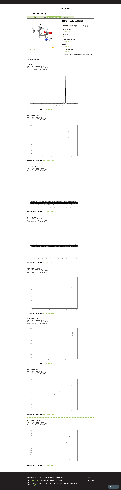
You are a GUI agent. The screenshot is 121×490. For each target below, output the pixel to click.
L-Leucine (30, 17)
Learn (90, 2)
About (39, 2)
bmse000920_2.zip (48, 160)
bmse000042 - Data (40, 17)
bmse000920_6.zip (48, 364)
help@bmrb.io (36, 480)
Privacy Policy (35, 485)
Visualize (65, 2)
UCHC (89, 482)
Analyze (74, 2)
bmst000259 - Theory (67, 17)
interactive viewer (67, 36)
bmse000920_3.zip (48, 211)
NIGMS (90, 479)
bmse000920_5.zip (48, 313)
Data (82, 2)
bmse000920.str (67, 31)
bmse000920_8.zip (48, 465)
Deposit (47, 2)
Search (55, 2)
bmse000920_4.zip (48, 262)
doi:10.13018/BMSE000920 (75, 24)
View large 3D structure (34, 50)
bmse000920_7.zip (48, 414)
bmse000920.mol (67, 42)
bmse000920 (66, 47)
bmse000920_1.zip (48, 110)
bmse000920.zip (67, 52)
